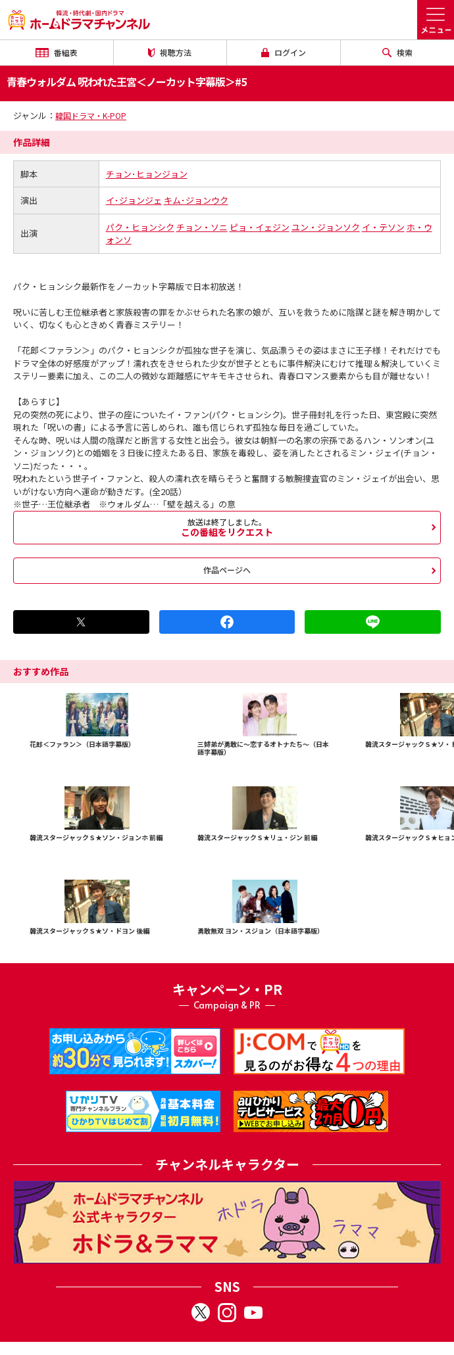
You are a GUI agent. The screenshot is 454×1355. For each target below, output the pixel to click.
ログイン (283, 52)
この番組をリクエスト (227, 527)
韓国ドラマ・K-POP (90, 115)
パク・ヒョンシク (140, 227)
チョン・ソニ (202, 227)
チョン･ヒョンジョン (147, 174)
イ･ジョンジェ (134, 200)
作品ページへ (227, 569)
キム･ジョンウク (196, 200)
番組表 (57, 52)
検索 (397, 52)
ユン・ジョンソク (325, 227)
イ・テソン (383, 227)
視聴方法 (169, 52)
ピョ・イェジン (260, 227)
